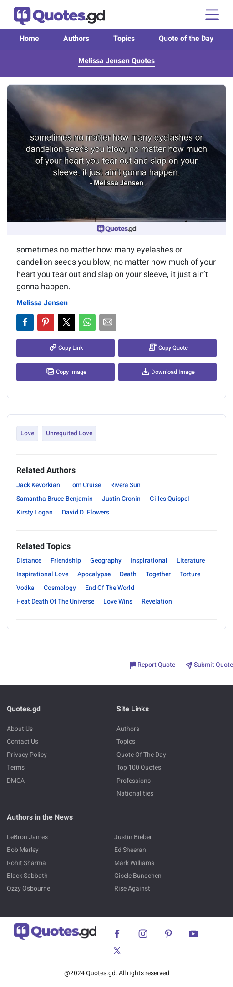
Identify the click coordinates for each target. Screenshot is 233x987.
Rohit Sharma (26, 863)
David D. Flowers (85, 512)
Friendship (66, 560)
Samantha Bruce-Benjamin (54, 499)
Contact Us (22, 741)
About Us (20, 729)
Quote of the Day (186, 38)
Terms (16, 767)
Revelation (157, 601)
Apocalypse (94, 574)
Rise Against (132, 888)
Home (29, 38)
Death (128, 574)
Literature (191, 560)
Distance (28, 560)
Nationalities (134, 793)
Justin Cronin (121, 499)
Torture (190, 574)
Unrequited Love (69, 433)
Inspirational (149, 560)
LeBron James (27, 837)
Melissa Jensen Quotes (116, 60)
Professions (133, 781)
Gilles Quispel (169, 499)
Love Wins (117, 601)
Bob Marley (23, 850)
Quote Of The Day (141, 755)
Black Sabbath (27, 876)
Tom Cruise (85, 485)
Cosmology (60, 588)
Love (27, 433)
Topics (124, 38)
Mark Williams (134, 863)
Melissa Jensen (42, 302)
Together (158, 574)
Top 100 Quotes (138, 767)
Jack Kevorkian (38, 485)
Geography (106, 560)
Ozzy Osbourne (28, 888)
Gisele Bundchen (138, 876)
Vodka (25, 588)
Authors (76, 38)
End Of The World (109, 588)
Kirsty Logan (34, 512)
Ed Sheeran (130, 850)
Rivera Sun (125, 485)
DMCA (16, 781)
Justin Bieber (133, 837)
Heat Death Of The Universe (55, 601)
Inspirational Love (42, 574)
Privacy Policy (27, 755)
